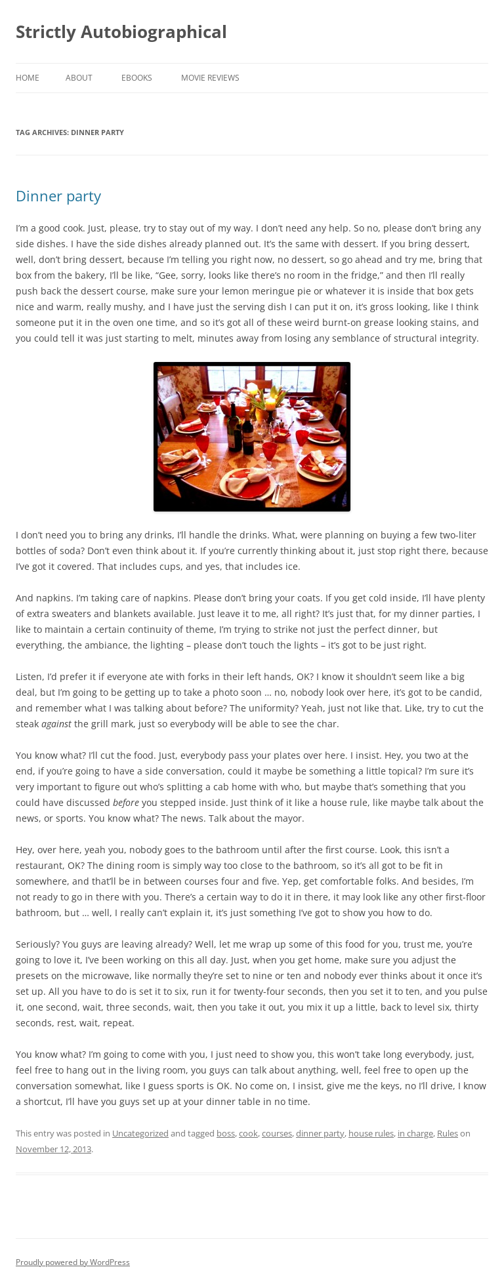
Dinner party (58, 195)
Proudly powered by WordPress (73, 1262)
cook (248, 1133)
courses (277, 1133)
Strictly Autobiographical (121, 31)
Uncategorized (140, 1133)
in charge (415, 1133)
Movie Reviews (210, 77)
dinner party (320, 1133)
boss (226, 1133)
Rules (447, 1133)
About (79, 77)
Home (27, 77)
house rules (371, 1133)
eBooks (136, 77)
